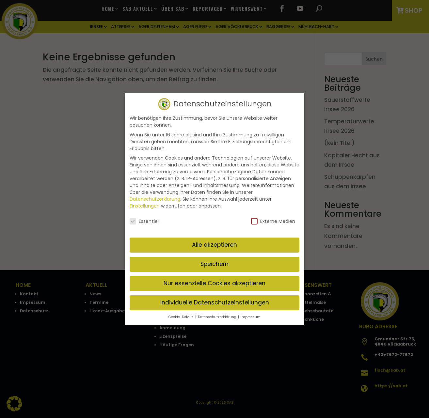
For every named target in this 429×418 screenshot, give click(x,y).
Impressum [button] (251, 314)
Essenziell (145, 219)
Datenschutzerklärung (155, 197)
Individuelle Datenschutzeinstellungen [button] (214, 300)
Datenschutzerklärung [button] (217, 314)
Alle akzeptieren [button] (214, 242)
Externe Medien (273, 219)
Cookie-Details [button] (181, 314)
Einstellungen (145, 203)
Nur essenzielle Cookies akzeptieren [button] (214, 281)
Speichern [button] (214, 262)
